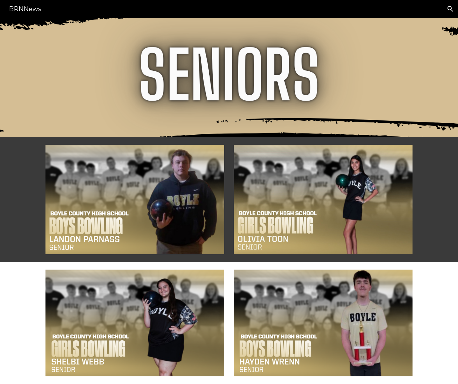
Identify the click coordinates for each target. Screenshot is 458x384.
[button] (450, 9)
